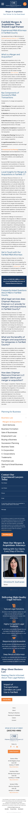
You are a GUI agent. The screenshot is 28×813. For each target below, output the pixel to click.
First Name (4, 483)
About (14, 710)
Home (14, 708)
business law (17, 266)
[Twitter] (14, 746)
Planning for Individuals (14, 715)
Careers (14, 718)
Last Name (4, 488)
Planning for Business (14, 713)
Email (2, 498)
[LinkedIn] (17, 746)
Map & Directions (14, 767)
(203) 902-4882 (14, 731)
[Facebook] (11, 746)
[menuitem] (13, 418)
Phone (3, 493)
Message (3, 509)
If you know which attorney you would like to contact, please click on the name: (13, 504)
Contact (14, 720)
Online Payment (13, 751)
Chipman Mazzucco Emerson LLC (10, 38)
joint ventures (14, 72)
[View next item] (20, 589)
